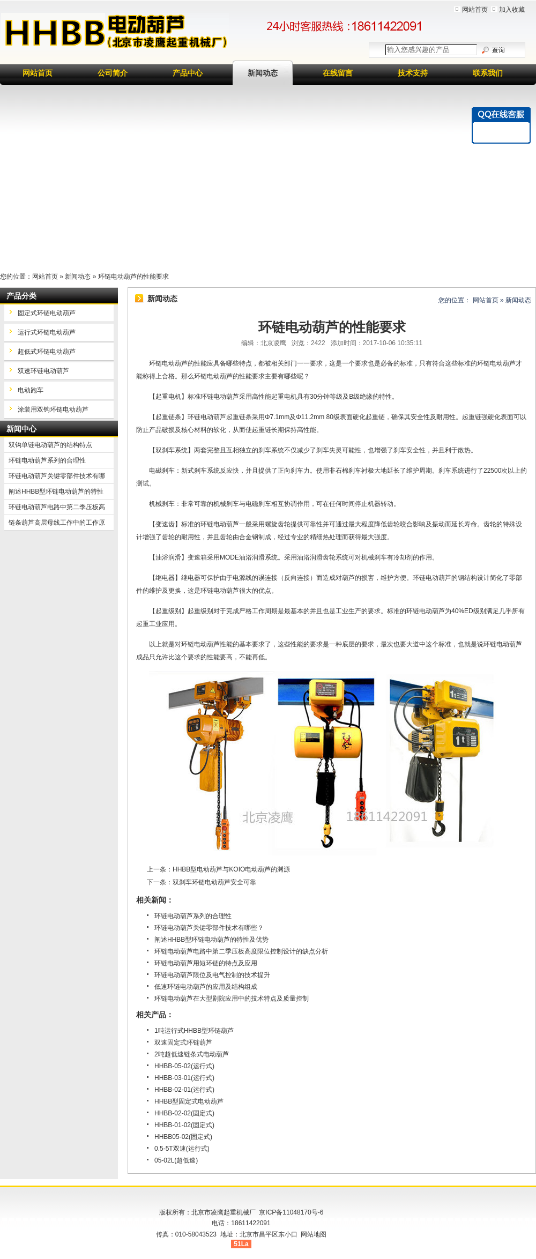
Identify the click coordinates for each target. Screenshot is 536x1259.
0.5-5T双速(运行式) (182, 1148)
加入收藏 (512, 9)
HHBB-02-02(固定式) (184, 1113)
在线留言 (338, 73)
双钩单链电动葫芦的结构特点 (50, 445)
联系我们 (488, 73)
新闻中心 (21, 428)
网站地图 (313, 1234)
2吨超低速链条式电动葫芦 (191, 1054)
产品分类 (21, 296)
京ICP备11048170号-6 (291, 1212)
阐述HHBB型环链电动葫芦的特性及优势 (211, 939)
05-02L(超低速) (176, 1160)
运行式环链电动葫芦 (47, 332)
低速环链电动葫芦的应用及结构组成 (205, 986)
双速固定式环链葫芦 (183, 1042)
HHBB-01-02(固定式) (184, 1125)
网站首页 (475, 9)
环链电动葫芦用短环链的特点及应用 (205, 963)
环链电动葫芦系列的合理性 (193, 916)
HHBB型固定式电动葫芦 (189, 1101)
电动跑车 (30, 390)
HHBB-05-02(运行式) (184, 1066)
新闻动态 (263, 73)
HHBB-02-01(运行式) (184, 1089)
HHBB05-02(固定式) (183, 1137)
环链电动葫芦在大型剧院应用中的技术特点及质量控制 (231, 998)
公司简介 (113, 73)
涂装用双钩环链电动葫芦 (53, 409)
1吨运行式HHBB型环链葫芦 (194, 1030)
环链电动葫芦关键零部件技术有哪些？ (209, 928)
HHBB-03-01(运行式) (184, 1078)
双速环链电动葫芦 (43, 371)
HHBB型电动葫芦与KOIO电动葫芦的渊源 (231, 869)
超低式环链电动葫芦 (47, 351)
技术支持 (413, 73)
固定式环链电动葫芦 (47, 313)
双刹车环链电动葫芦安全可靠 (214, 882)
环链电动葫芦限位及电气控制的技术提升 (212, 975)
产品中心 (188, 73)
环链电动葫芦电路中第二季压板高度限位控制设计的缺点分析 (241, 951)
